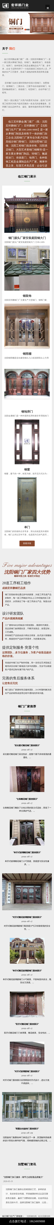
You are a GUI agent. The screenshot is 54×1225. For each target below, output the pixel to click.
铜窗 (27, 469)
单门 (27, 527)
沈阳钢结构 (32, 1216)
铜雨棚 (27, 353)
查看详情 (27, 543)
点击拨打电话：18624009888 (27, 1221)
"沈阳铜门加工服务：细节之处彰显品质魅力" (23, 1177)
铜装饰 (27, 295)
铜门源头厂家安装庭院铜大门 (27, 238)
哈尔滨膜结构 (44, 1216)
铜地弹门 (27, 411)
